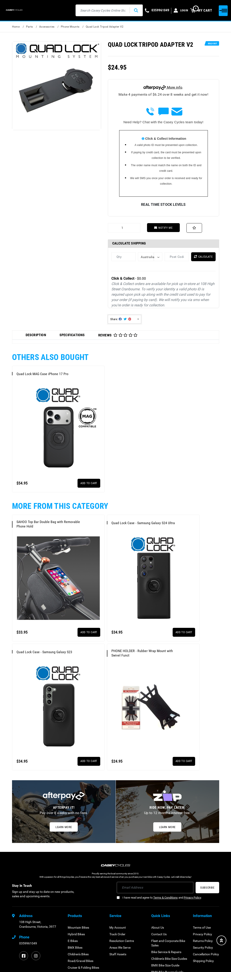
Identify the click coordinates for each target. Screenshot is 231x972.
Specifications (72, 335)
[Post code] (177, 257)
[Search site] (131, 10)
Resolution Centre (121, 865)
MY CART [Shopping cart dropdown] (201, 10)
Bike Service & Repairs (166, 876)
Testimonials (160, 909)
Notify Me (163, 227)
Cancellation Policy (206, 878)
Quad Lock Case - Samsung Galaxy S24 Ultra (105, 499)
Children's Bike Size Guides (169, 882)
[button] (194, 228)
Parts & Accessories (81, 916)
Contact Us (159, 858)
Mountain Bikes (78, 851)
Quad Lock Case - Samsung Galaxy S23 (175, 499)
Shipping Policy (203, 885)
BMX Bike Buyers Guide (167, 896)
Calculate (203, 257)
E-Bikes (73, 865)
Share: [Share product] (120, 319)
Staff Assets (117, 878)
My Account (117, 851)
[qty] (123, 257)
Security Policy (203, 871)
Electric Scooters (79, 898)
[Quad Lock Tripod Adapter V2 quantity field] (124, 227)
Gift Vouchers (77, 942)
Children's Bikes (78, 878)
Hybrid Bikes (76, 858)
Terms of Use (202, 851)
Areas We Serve (120, 871)
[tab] (36, 335)
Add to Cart (63, 458)
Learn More (63, 751)
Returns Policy (203, 865)
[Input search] (98, 10)
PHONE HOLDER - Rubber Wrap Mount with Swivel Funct (38, 602)
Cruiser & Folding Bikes (83, 891)
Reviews (118, 335)
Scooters (74, 936)
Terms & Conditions (165, 821)
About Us (157, 851)
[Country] (150, 257)
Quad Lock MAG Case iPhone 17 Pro (37, 375)
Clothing (73, 922)
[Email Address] (155, 811)
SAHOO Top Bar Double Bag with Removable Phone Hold (37, 499)
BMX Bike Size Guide (165, 889)
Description (36, 335)
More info (162, 87)
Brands (156, 902)
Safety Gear (76, 929)
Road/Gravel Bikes (80, 885)
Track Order (117, 858)
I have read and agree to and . (159, 821)
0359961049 (28, 867)
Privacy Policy (192, 821)
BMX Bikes (75, 871)
